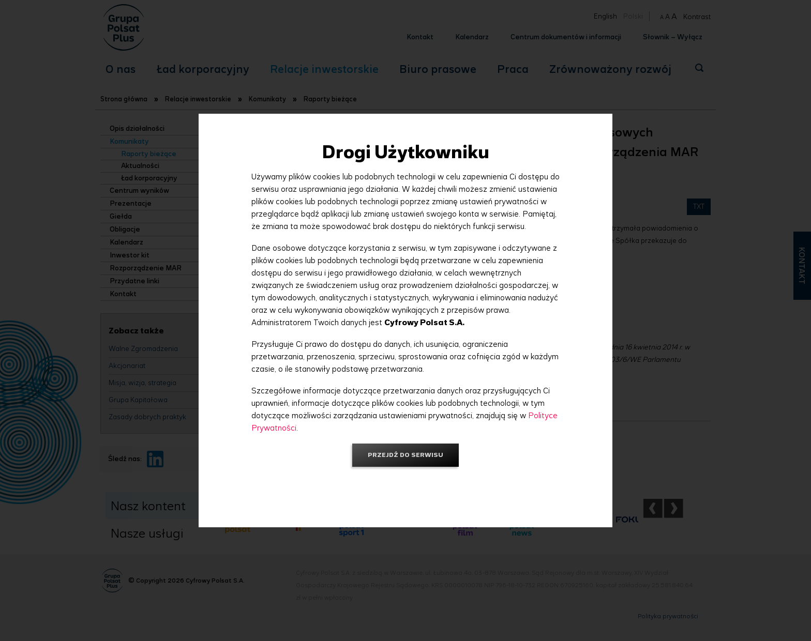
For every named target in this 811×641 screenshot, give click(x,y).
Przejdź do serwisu (405, 454)
